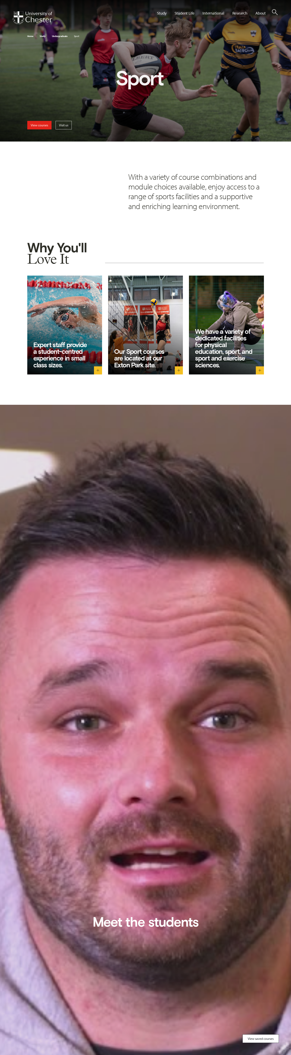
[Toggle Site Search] (275, 12)
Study (42, 36)
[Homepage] (32, 17)
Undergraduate (59, 36)
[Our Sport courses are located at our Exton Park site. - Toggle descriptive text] (179, 370)
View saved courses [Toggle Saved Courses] (261, 1039)
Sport (76, 36)
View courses (39, 125)
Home (30, 36)
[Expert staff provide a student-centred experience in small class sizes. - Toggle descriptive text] (98, 370)
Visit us (63, 125)
